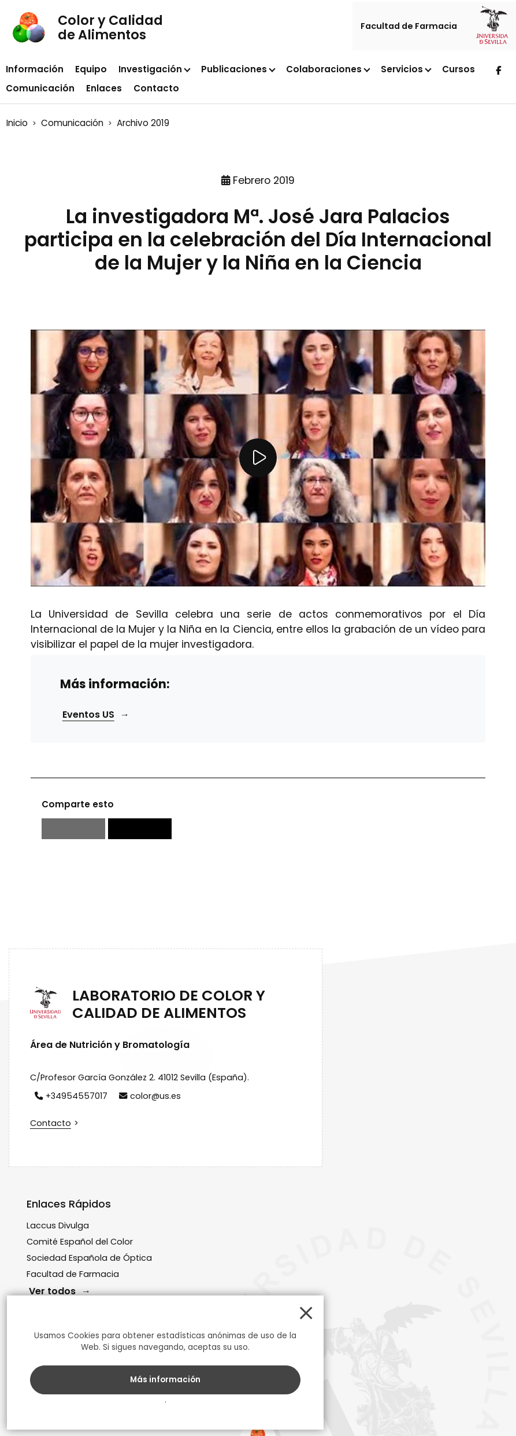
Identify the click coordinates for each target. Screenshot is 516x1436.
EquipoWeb (467, 1408)
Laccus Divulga (244, 1093)
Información (35, 70)
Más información (101, 1374)
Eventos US (91, 753)
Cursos (458, 70)
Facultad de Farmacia (410, 27)
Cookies (395, 1408)
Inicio (19, 123)
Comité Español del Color (266, 1110)
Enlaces (104, 89)
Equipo (91, 70)
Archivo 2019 (145, 123)
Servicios (402, 70)
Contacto (156, 89)
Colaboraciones (324, 70)
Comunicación (40, 89)
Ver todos (238, 1171)
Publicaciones (234, 70)
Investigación (150, 70)
